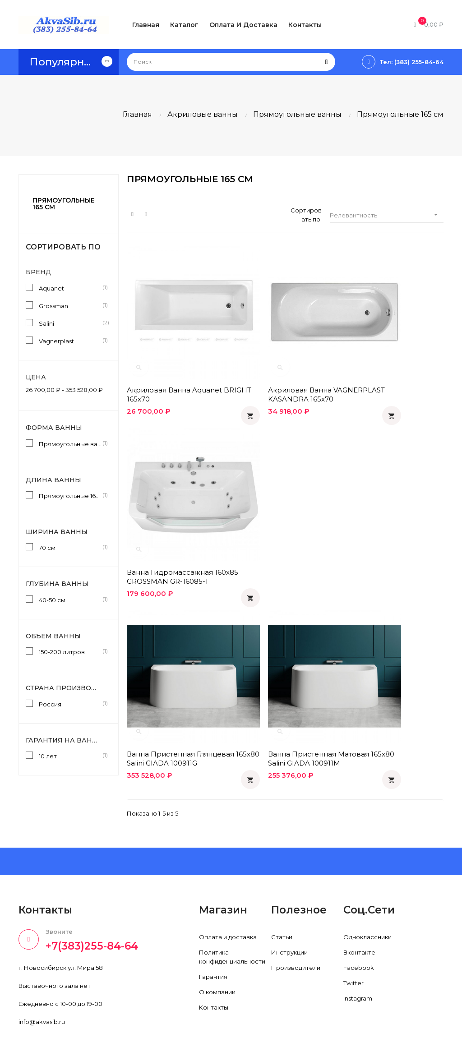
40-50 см (70, 599)
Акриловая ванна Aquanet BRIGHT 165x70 (174, 361)
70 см (70, 547)
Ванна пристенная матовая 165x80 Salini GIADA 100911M (285, 511)
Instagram (357, 957)
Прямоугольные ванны (70, 443)
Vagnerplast (70, 341)
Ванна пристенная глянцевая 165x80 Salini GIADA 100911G (167, 511)
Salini (70, 323)
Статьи (281, 896)
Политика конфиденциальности (232, 916)
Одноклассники (367, 896)
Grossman (70, 305)
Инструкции (289, 911)
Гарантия (213, 936)
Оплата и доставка (228, 896)
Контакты (213, 966)
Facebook (358, 927)
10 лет (70, 756)
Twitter (353, 942)
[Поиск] (231, 62)
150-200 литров (70, 651)
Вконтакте (359, 911)
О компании (217, 951)
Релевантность (387, 215)
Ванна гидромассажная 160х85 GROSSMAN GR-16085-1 (386, 362)
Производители (295, 927)
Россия (70, 704)
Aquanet (70, 288)
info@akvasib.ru (41, 981)
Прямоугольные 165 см (63, 203)
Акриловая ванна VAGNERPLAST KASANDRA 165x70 (282, 362)
